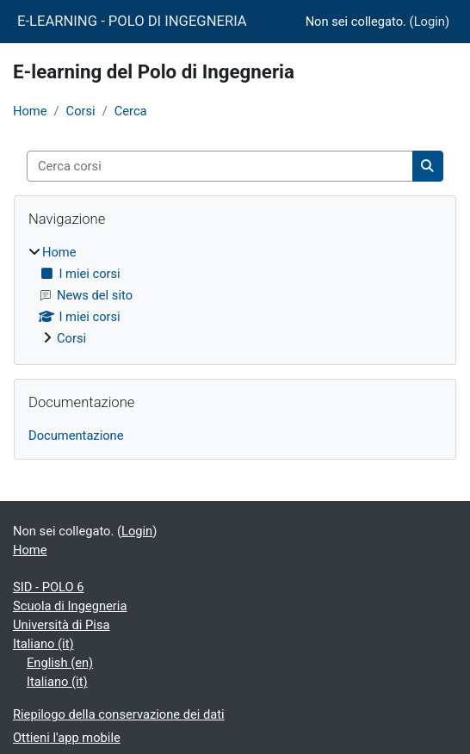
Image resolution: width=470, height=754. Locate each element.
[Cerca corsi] (220, 166)
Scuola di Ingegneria (70, 606)
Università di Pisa (61, 625)
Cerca (130, 111)
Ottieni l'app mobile (67, 737)
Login (429, 21)
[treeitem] (235, 295)
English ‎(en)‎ (60, 663)
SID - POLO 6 (48, 587)
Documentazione (76, 435)
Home (30, 111)
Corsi (81, 111)
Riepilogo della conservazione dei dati (119, 714)
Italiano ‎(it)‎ (43, 644)
